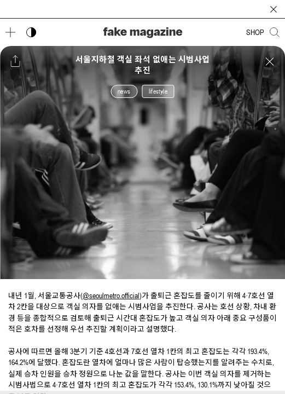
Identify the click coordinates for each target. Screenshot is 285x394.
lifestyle (158, 91)
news (124, 91)
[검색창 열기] (274, 32)
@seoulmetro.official (111, 295)
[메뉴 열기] (10, 32)
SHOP (255, 32)
